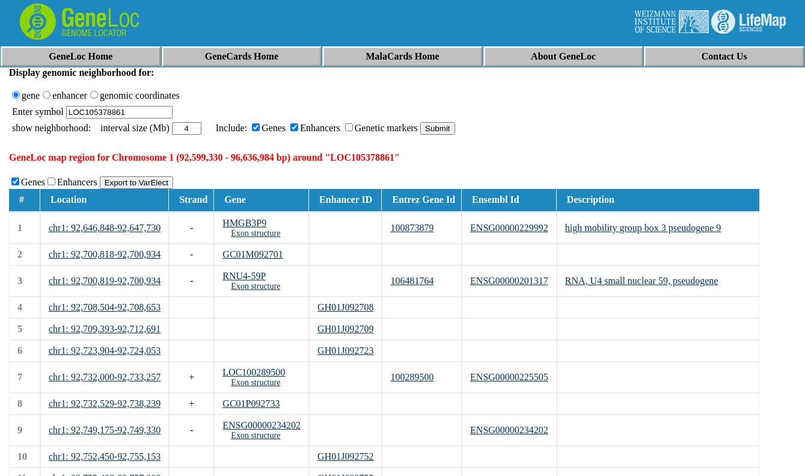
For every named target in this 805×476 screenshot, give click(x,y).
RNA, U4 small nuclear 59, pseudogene (641, 281)
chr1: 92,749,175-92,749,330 (105, 430)
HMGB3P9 (244, 223)
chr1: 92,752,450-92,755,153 (105, 456)
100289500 (411, 377)
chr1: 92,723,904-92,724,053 (105, 350)
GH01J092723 (345, 350)
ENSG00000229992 (509, 228)
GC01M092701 (252, 254)
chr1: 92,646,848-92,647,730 (105, 228)
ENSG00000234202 (261, 425)
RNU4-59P (244, 276)
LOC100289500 (253, 372)
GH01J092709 (345, 329)
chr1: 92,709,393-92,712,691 (105, 329)
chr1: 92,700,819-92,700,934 (105, 281)
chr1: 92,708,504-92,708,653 (105, 307)
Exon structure (255, 233)
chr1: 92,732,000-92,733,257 (105, 377)
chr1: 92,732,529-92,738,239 (105, 403)
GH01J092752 (345, 456)
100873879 (411, 228)
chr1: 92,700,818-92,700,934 (105, 254)
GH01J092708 (345, 307)
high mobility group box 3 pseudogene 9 (643, 228)
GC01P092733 (251, 403)
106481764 (411, 281)
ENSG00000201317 (509, 281)
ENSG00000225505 (509, 377)
